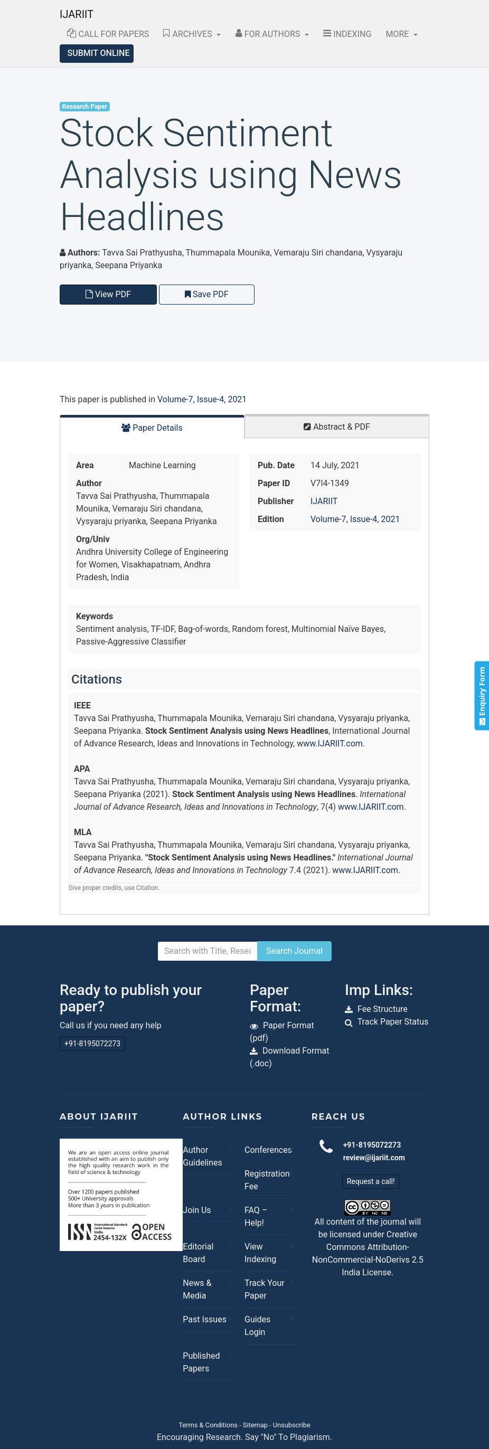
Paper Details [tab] (152, 428)
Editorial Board (198, 1253)
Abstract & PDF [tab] (337, 427)
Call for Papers (108, 34)
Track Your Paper (265, 1289)
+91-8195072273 (92, 1043)
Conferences (266, 1150)
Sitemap (255, 1425)
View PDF (108, 294)
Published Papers (201, 1362)
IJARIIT (76, 14)
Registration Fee (266, 1180)
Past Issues (205, 1319)
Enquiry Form (481, 695)
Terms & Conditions (208, 1425)
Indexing (347, 34)
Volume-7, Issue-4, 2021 (202, 399)
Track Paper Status (393, 1022)
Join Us (197, 1210)
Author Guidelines (202, 1156)
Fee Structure (383, 1009)
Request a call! (371, 1181)
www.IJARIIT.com (330, 743)
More (398, 34)
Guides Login (257, 1325)
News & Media (197, 1289)
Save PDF (207, 294)
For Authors (269, 34)
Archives (188, 34)
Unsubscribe (292, 1425)
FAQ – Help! (256, 1216)
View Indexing (260, 1253)
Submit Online (99, 53)
